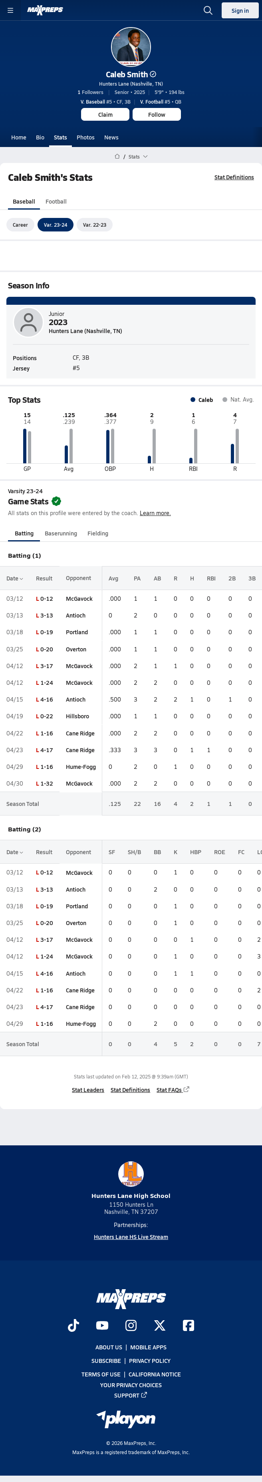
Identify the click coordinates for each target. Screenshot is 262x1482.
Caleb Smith (131, 74)
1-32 (46, 783)
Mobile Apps (148, 1347)
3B (252, 578)
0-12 (46, 598)
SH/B (134, 851)
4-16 (46, 699)
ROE (219, 851)
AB (157, 578)
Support (131, 1395)
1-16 (46, 733)
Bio (40, 137)
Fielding (97, 533)
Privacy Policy (150, 1361)
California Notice (155, 1374)
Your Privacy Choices (131, 1384)
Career (20, 225)
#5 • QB (160, 101)
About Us (108, 1347)
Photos (86, 137)
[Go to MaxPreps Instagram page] (131, 1326)
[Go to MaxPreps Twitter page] (159, 1326)
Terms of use (101, 1374)
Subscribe (106, 1361)
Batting (24, 533)
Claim (105, 114)
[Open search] (208, 10)
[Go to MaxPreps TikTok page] (73, 1326)
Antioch (75, 615)
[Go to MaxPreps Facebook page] (188, 1326)
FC (241, 851)
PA (137, 578)
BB (157, 851)
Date (14, 578)
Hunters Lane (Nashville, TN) (131, 83)
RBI (211, 578)
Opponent (78, 578)
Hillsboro (77, 716)
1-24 (46, 682)
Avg (113, 578)
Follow (156, 114)
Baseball (24, 201)
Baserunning (61, 533)
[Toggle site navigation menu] (10, 10)
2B (232, 578)
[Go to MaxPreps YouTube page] (102, 1326)
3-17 (46, 666)
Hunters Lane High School (131, 1180)
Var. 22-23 (94, 225)
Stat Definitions (234, 177)
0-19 (46, 632)
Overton (76, 649)
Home (18, 137)
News (111, 137)
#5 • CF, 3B (106, 101)
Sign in (240, 10)
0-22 (46, 716)
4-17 (46, 750)
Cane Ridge (80, 733)
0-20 (46, 649)
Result (44, 578)
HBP (195, 851)
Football (56, 201)
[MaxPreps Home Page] (117, 156)
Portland (77, 632)
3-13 (46, 615)
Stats (60, 137)
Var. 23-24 (55, 225)
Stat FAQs (173, 1089)
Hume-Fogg (81, 766)
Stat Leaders (88, 1089)
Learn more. (155, 513)
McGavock (79, 598)
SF (112, 851)
